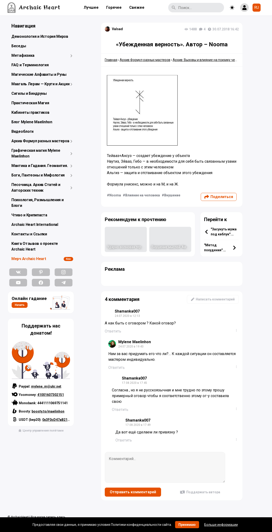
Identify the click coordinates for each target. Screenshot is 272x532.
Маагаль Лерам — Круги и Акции (40, 84)
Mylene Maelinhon (134, 342)
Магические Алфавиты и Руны (39, 74)
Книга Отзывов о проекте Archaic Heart (34, 246)
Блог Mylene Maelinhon (31, 122)
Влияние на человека (142, 195)
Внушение (172, 195)
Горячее (114, 7)
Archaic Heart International (34, 224)
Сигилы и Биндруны (29, 93)
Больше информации (221, 525)
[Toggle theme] (232, 7)
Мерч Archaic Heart (28, 258)
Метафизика (22, 55)
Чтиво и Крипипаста (29, 215)
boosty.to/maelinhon (48, 411)
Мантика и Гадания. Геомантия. (39, 165)
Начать (19, 305)
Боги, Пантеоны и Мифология (38, 175)
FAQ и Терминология (30, 65)
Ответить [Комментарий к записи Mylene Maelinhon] (116, 367)
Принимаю (187, 525)
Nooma (115, 195)
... (237, 330)
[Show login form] (244, 7)
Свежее (136, 7)
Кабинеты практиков (30, 112)
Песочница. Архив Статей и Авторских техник (35, 187)
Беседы (18, 46)
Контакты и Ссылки (29, 234)
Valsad (117, 29)
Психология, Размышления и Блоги (37, 203)
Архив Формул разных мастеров (40, 141)
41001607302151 (50, 395)
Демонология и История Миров (39, 36)
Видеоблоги (22, 131)
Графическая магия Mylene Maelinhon (35, 153)
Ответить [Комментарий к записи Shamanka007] (113, 331)
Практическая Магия (30, 103)
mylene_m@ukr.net (46, 386)
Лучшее (91, 7)
